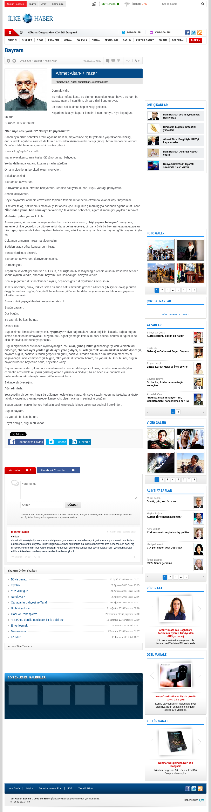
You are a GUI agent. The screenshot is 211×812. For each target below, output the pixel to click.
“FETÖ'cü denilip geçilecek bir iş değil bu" (37, 619)
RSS (69, 788)
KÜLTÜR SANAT (157, 721)
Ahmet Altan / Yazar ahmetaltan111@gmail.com (82, 81)
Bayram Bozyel (169, 382)
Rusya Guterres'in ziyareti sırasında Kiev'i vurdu (178, 166)
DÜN (164, 314)
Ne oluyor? (18, 596)
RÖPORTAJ (154, 588)
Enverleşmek (19, 625)
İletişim (29, 788)
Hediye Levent (169, 546)
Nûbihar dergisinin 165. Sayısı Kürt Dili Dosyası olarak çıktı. (176, 768)
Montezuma (18, 631)
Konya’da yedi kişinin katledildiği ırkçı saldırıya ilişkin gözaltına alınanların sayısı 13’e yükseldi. (176, 703)
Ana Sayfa (14, 788)
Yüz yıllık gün (19, 591)
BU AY (186, 314)
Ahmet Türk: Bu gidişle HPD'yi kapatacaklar (181, 141)
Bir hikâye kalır (20, 608)
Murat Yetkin (169, 500)
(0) (29, 557)
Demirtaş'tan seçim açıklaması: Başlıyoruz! (181, 116)
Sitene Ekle (57, 4)
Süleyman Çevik (169, 334)
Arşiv (43, 4)
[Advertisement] (131, 18)
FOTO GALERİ (156, 233)
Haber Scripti (191, 800)
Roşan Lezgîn (169, 365)
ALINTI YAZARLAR (159, 491)
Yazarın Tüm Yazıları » (20, 646)
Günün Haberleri (15, 4)
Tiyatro (15, 585)
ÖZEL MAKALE (156, 655)
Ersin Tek (169, 350)
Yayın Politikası (85, 788)
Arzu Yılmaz (169, 531)
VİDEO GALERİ (156, 423)
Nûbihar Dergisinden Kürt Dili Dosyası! (52, 32)
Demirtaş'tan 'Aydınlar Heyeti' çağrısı (180, 153)
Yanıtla (18, 557)
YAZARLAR (154, 325)
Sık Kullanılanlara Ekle (50, 788)
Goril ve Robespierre (24, 614)
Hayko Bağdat (169, 515)
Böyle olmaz (19, 579)
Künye (32, 4)
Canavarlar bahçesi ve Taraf (29, 602)
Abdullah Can (169, 398)
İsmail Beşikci (169, 561)
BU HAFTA (175, 314)
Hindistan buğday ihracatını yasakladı (179, 129)
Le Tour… (17, 637)
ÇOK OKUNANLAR (159, 301)
